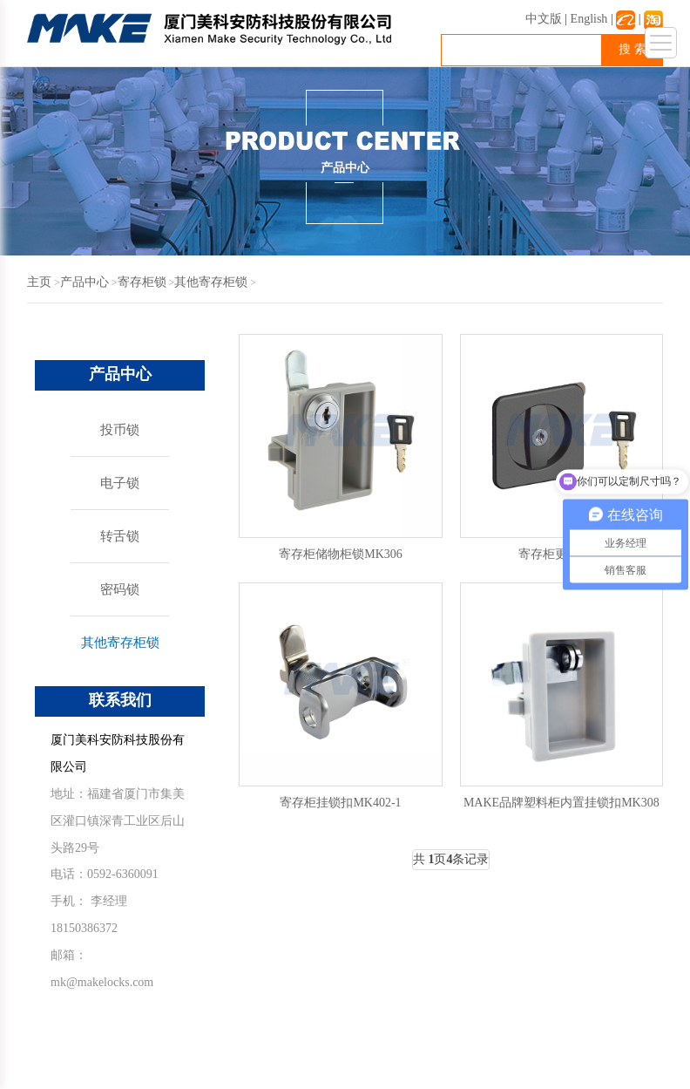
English (589, 18)
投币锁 (119, 430)
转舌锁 (119, 536)
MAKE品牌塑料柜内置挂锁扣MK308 (561, 802)
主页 (39, 282)
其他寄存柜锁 (210, 282)
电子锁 (119, 483)
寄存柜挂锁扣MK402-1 (340, 802)
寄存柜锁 (142, 282)
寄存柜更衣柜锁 (561, 554)
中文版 (543, 18)
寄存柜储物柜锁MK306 (340, 554)
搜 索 (632, 49)
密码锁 (119, 589)
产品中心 (84, 282)
